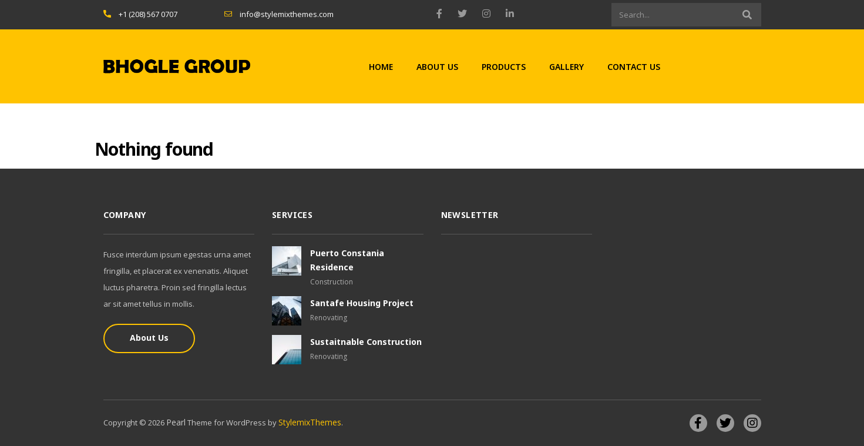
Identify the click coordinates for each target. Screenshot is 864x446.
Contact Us (633, 66)
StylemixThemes (309, 422)
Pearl (176, 422)
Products (504, 66)
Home (381, 66)
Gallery (566, 66)
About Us (437, 66)
